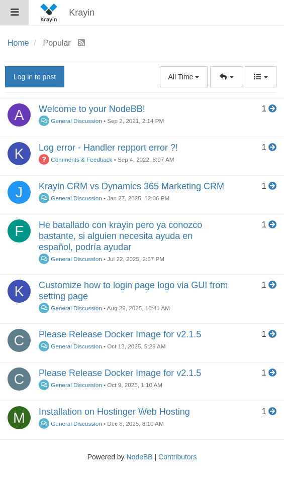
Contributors (177, 457)
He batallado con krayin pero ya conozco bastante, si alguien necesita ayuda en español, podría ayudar (120, 236)
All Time (184, 77)
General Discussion (70, 120)
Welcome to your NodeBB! (92, 109)
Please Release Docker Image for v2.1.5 (120, 334)
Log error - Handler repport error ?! (108, 148)
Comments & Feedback (75, 159)
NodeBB (139, 457)
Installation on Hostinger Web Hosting (114, 412)
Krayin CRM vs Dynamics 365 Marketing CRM (131, 186)
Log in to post (35, 77)
